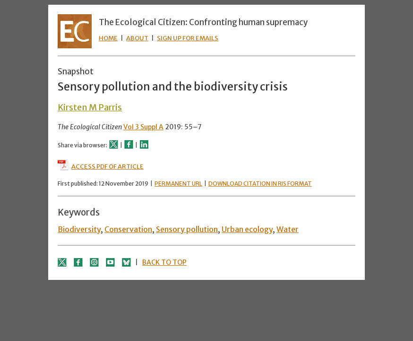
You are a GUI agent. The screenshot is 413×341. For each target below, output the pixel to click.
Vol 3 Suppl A (143, 127)
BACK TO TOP (164, 262)
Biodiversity (79, 229)
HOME (108, 38)
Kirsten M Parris (90, 107)
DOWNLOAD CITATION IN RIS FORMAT (260, 183)
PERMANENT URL (178, 183)
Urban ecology (247, 229)
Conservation (128, 229)
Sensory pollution (187, 229)
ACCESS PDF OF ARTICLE (101, 166)
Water (287, 229)
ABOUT (137, 38)
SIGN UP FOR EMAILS (187, 38)
